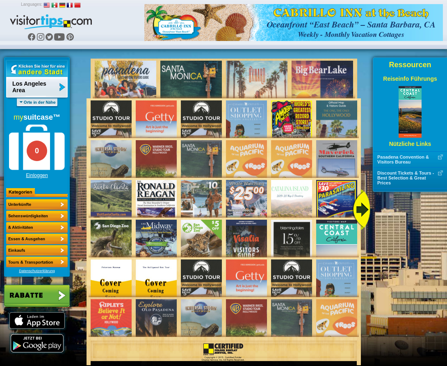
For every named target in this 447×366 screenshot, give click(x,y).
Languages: (31, 4)
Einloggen (37, 175)
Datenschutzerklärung (37, 271)
